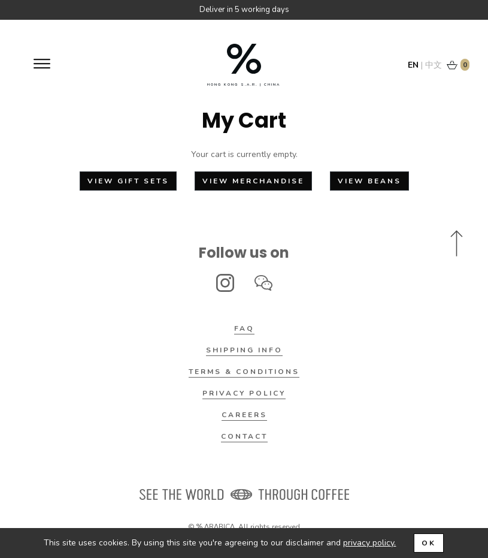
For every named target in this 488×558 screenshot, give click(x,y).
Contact (244, 436)
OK (429, 543)
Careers (244, 415)
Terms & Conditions (244, 371)
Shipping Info (244, 350)
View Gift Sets (128, 181)
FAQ (244, 328)
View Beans (369, 181)
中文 (433, 65)
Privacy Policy (244, 393)
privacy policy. (369, 542)
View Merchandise (253, 181)
